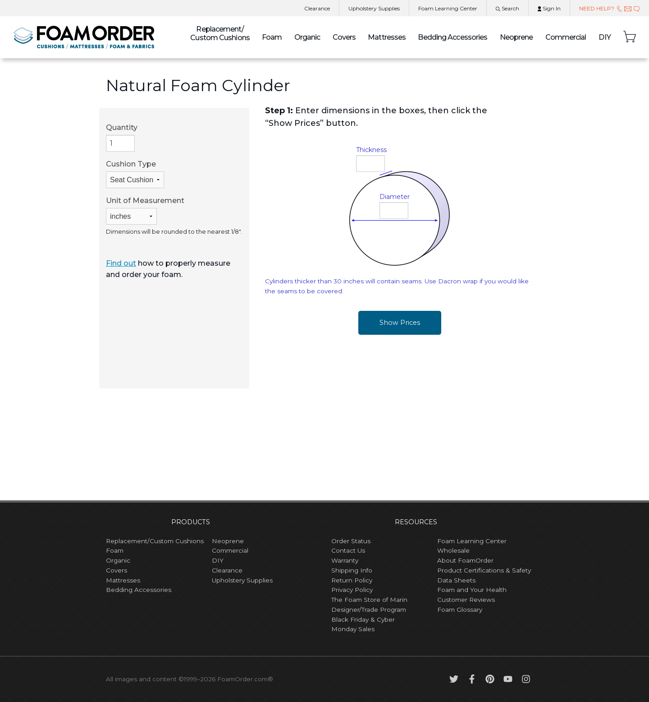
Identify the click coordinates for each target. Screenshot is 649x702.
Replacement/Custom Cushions (155, 541)
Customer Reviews (466, 599)
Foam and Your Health (472, 589)
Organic (307, 37)
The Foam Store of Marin (369, 599)
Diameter (394, 197)
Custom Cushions (220, 33)
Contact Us (348, 550)
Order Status (350, 541)
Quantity (121, 137)
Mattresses (387, 37)
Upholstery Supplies (242, 580)
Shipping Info (351, 570)
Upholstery (374, 8)
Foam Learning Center (472, 541)
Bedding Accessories (452, 37)
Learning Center (447, 8)
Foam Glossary (459, 609)
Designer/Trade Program (368, 609)
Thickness (371, 150)
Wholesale (453, 550)
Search (507, 8)
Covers (344, 37)
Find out (121, 263)
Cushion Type (135, 174)
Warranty (344, 560)
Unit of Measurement (145, 210)
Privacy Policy (352, 589)
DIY (605, 37)
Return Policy (351, 580)
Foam (272, 37)
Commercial (565, 37)
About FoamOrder (465, 560)
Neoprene (516, 37)
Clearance (317, 8)
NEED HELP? (609, 8)
